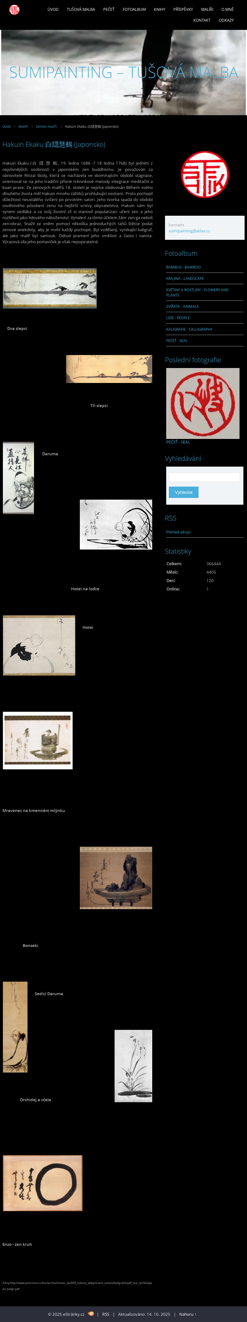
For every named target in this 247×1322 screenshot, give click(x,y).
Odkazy (226, 20)
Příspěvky (183, 9)
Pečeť (109, 9)
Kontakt (202, 20)
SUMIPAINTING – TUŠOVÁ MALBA (123, 71)
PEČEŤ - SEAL (177, 340)
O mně (227, 9)
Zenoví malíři (46, 126)
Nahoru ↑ (188, 1314)
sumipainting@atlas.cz (189, 231)
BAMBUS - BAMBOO (183, 267)
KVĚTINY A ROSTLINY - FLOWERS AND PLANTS (197, 292)
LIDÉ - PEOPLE (178, 317)
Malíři (207, 9)
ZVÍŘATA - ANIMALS (182, 306)
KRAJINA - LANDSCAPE (185, 278)
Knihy (159, 9)
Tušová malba (81, 9)
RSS (105, 1314)
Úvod (53, 9)
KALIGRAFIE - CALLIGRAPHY (189, 329)
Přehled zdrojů (178, 532)
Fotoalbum (134, 9)
